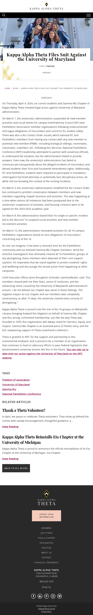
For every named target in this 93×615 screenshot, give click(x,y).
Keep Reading (10, 426)
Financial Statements (46, 562)
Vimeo (59, 596)
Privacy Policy (46, 611)
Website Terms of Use (46, 608)
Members (46, 528)
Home (7, 88)
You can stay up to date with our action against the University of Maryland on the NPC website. (45, 353)
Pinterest (46, 596)
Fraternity (50, 66)
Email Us (46, 587)
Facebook (33, 596)
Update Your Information (46, 515)
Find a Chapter (46, 538)
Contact (46, 557)
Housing (46, 548)
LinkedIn (40, 596)
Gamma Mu (9, 389)
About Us (46, 552)
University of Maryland (16, 384)
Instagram (53, 596)
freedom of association (16, 380)
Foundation (46, 543)
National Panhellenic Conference (21, 394)
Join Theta (46, 533)
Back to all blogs (16, 468)
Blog (15, 88)
